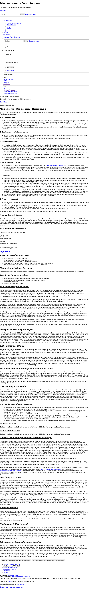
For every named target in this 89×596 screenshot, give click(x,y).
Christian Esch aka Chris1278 (20, 576)
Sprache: (3, 105)
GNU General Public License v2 (55, 165)
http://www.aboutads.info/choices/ (51, 469)
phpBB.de (21, 584)
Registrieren (10, 70)
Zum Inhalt (3, 10)
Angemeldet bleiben (12, 62)
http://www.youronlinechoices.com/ (10, 470)
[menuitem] (14, 23)
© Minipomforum (13, 575)
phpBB (10, 581)
